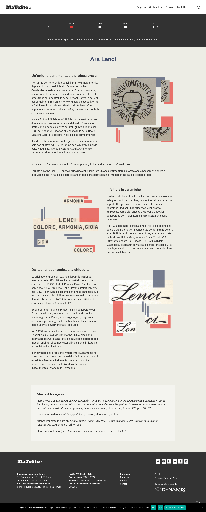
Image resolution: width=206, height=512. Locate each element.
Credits (158, 474)
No (160, 507)
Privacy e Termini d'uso (165, 478)
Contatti (181, 7)
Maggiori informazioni (175, 507)
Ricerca (170, 7)
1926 (99, 23)
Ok (153, 507)
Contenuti (154, 7)
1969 (154, 23)
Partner (123, 480)
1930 (125, 23)
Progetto (141, 7)
